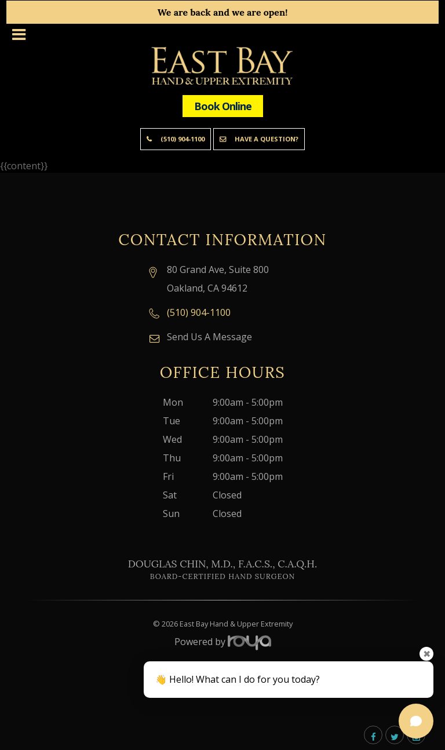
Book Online (222, 106)
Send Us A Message (209, 336)
